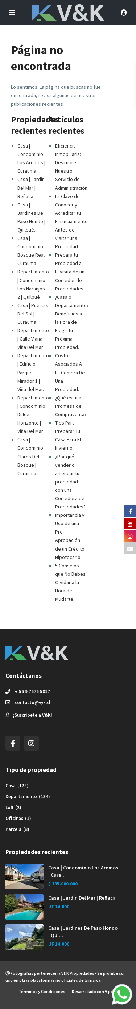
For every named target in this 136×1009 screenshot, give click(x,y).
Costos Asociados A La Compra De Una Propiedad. (70, 372)
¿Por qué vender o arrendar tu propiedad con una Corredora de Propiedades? (70, 481)
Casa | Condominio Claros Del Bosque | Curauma (30, 456)
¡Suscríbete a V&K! (32, 715)
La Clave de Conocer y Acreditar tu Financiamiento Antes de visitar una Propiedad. (71, 221)
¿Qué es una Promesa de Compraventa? (71, 406)
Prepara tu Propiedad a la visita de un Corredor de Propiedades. (70, 272)
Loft (9, 807)
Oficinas (14, 818)
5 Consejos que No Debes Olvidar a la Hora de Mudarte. (70, 582)
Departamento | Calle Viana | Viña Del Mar (33, 338)
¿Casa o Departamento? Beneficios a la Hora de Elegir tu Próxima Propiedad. (72, 322)
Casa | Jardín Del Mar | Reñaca (31, 187)
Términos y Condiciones (41, 991)
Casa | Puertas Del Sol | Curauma (32, 313)
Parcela (13, 829)
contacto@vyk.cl (32, 702)
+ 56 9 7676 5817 (32, 691)
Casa (10, 786)
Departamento (21, 796)
